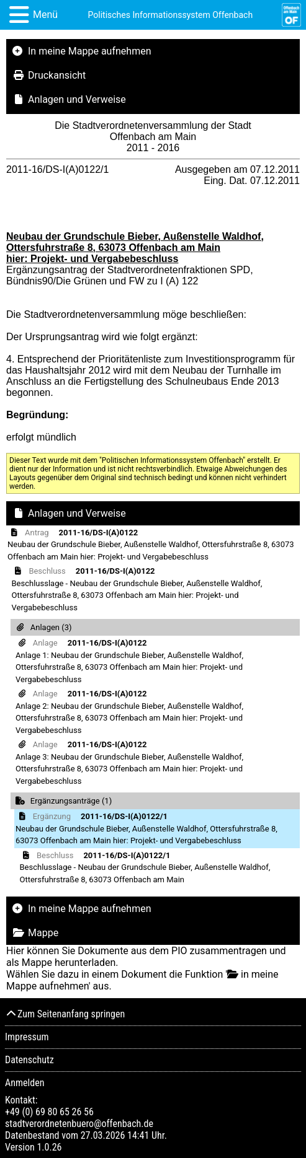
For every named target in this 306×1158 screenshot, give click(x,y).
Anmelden (24, 1083)
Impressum (27, 1037)
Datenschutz (29, 1060)
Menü (45, 14)
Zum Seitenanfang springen (65, 1014)
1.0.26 (49, 1147)
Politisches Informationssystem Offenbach (170, 15)
